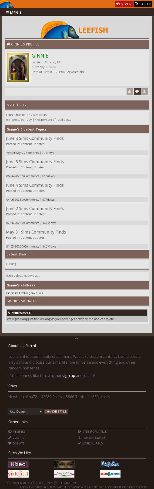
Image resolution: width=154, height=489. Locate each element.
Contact (17, 438)
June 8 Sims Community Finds (35, 138)
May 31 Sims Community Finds (36, 232)
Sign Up (143, 4)
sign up (68, 375)
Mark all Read (90, 443)
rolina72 (30, 396)
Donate (16, 443)
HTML (73, 483)
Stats (12, 386)
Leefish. (63, 483)
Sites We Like (19, 452)
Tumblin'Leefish (91, 438)
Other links (18, 421)
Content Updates (33, 144)
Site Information (92, 432)
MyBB (23, 483)
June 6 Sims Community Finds (35, 161)
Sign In (124, 4)
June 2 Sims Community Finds (35, 208)
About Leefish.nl (22, 345)
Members (16, 432)
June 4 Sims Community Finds (35, 185)
